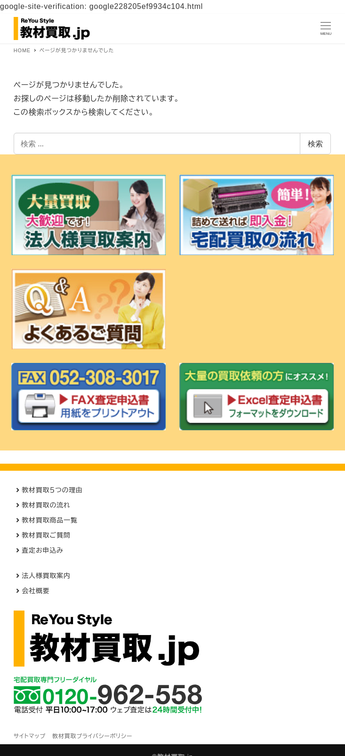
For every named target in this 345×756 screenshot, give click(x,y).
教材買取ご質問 (46, 535)
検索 (315, 143)
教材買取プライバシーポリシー (92, 736)
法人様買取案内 (46, 575)
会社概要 (35, 591)
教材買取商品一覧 (49, 520)
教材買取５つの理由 (52, 490)
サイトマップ (30, 736)
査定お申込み (42, 550)
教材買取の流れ (46, 505)
